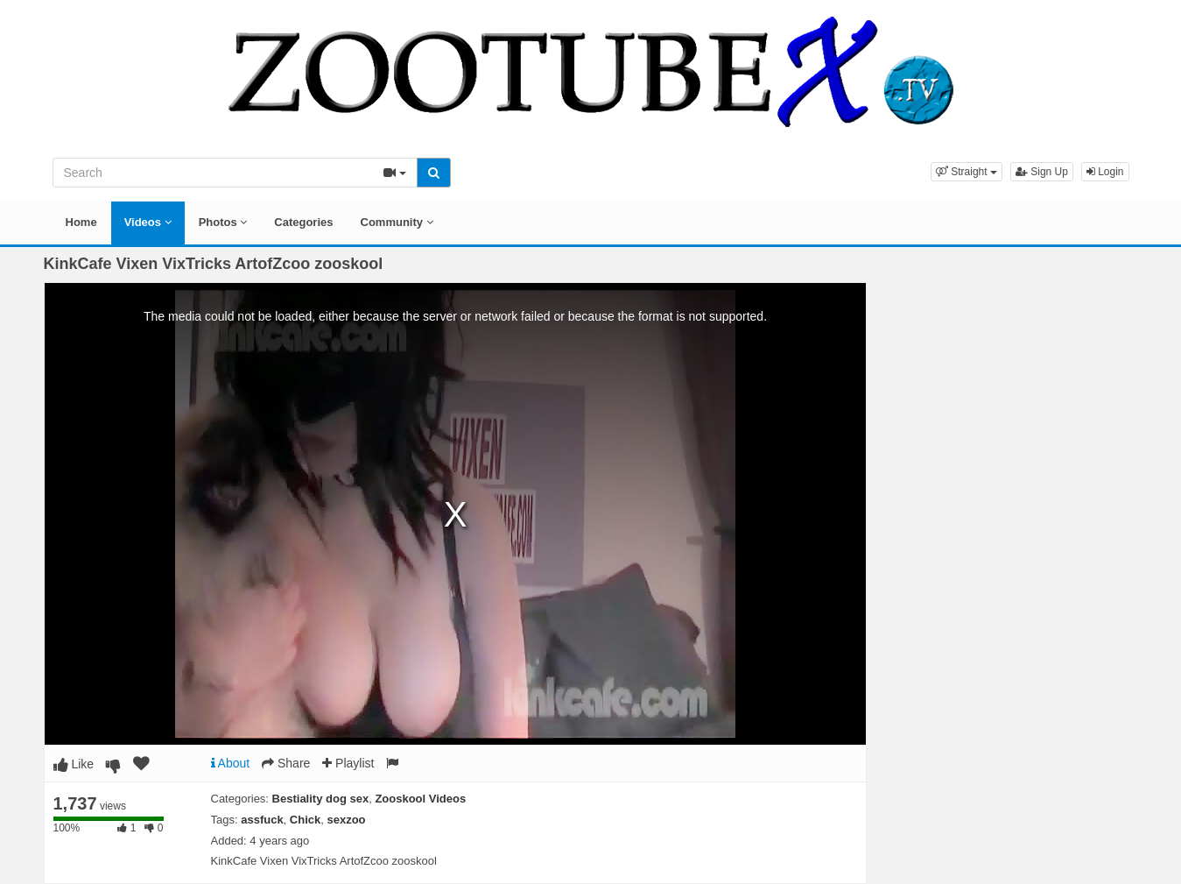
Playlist (348, 763)
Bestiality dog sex (320, 798)
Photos (223, 222)
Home (81, 222)
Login (1105, 172)
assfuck (262, 819)
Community (397, 222)
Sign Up (1042, 172)
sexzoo (346, 819)
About (230, 763)
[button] (966, 171)
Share (286, 763)
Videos (148, 222)
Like (74, 764)
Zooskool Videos (420, 798)
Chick (305, 819)
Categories (303, 222)
